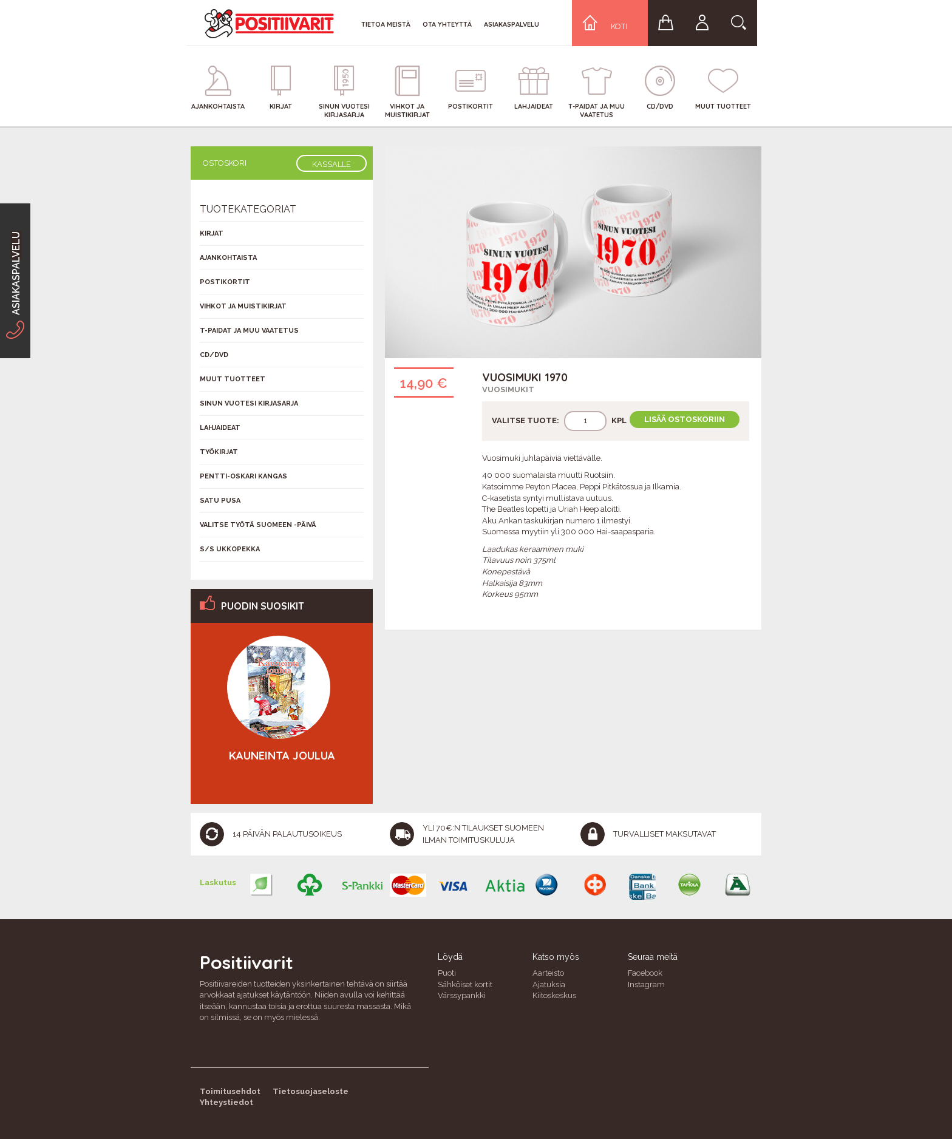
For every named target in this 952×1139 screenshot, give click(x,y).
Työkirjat (219, 452)
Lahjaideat (220, 428)
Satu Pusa (220, 501)
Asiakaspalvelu (511, 24)
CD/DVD (214, 355)
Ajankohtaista (228, 258)
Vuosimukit (508, 389)
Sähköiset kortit (465, 984)
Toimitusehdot (230, 1091)
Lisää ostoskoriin (684, 419)
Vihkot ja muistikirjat (243, 306)
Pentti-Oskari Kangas (243, 476)
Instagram (646, 984)
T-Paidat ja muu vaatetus (249, 331)
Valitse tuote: (525, 420)
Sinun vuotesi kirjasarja (249, 403)
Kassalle (331, 164)
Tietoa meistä (385, 24)
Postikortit (225, 282)
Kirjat (211, 233)
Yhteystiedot (226, 1102)
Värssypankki (462, 995)
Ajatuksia (548, 984)
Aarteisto (548, 972)
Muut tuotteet (232, 379)
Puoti (447, 972)
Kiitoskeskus (554, 995)
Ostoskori (224, 163)
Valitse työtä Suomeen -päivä (258, 525)
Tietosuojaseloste (310, 1091)
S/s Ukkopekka (230, 549)
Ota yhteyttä (447, 24)
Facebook (645, 972)
